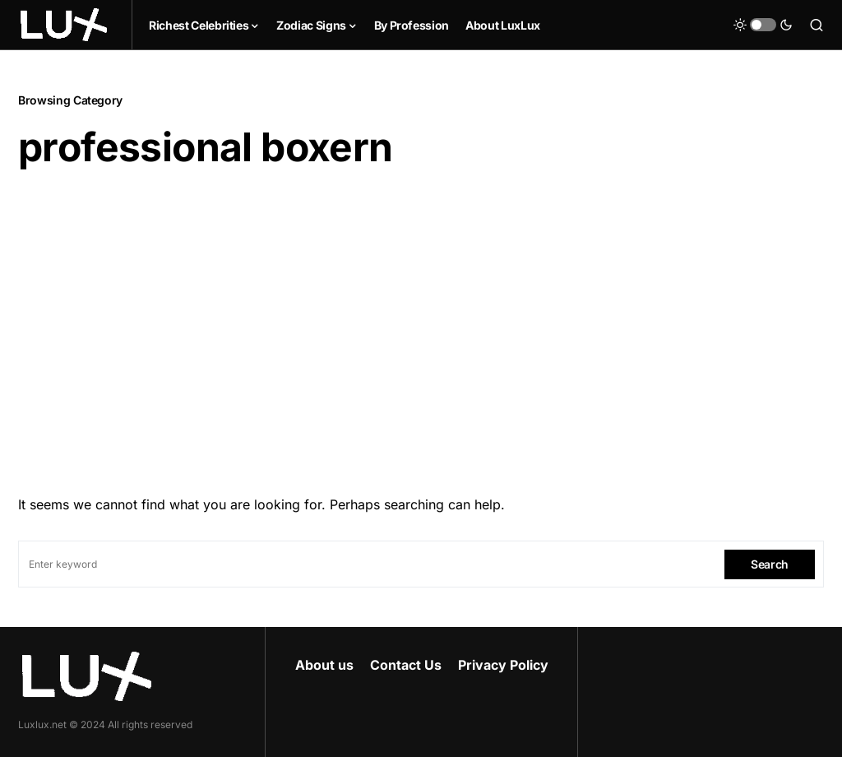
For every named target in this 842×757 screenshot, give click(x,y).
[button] (763, 25)
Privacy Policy (503, 665)
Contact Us (406, 665)
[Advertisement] (421, 326)
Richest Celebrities (198, 25)
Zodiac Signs (311, 25)
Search (770, 564)
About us (324, 665)
